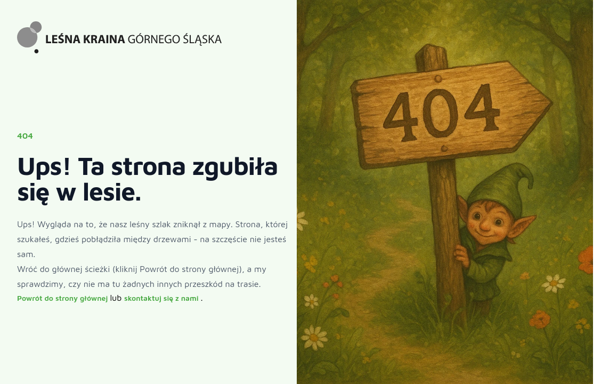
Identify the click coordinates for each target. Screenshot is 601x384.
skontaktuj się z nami (162, 297)
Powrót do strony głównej (63, 297)
